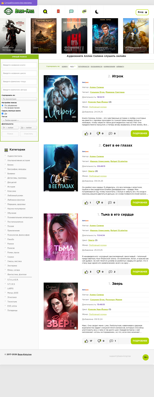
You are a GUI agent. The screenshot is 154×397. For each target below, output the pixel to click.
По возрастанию (12, 108)
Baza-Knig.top (25, 354)
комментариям (109, 66)
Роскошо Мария (114, 300)
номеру (65, 66)
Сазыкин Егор (97, 92)
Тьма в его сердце (115, 214)
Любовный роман (98, 107)
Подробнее (140, 134)
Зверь (116, 283)
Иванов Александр (99, 161)
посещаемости (96, 66)
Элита (91, 171)
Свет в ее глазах (115, 145)
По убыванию (11, 105)
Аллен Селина (97, 87)
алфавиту (120, 66)
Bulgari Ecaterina (118, 161)
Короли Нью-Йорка (98, 102)
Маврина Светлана (115, 92)
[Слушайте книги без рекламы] (18, 3)
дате (72, 66)
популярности (83, 66)
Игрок (115, 76)
